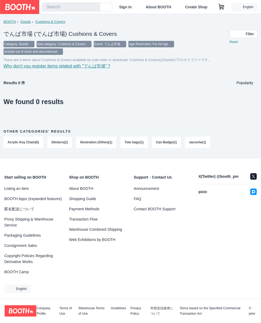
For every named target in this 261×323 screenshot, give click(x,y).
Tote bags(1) (134, 142)
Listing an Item (16, 188)
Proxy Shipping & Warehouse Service (28, 222)
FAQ (137, 199)
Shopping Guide (82, 199)
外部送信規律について (161, 311)
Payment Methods (84, 209)
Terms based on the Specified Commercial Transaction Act (210, 311)
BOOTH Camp (16, 272)
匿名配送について (19, 209)
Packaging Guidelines (22, 235)
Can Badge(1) (166, 142)
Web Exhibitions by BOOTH (92, 239)
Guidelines (118, 308)
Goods (25, 22)
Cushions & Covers (50, 22)
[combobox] (71, 7)
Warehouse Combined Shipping (95, 229)
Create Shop (196, 7)
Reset (234, 42)
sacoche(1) (197, 142)
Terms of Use (65, 311)
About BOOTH (158, 7)
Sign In (125, 7)
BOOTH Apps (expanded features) (33, 199)
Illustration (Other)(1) (96, 142)
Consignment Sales (20, 245)
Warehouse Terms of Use (92, 311)
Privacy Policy (135, 311)
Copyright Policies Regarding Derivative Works (28, 259)
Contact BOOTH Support (154, 209)
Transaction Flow (83, 219)
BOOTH (9, 22)
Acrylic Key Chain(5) (23, 142)
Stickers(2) (59, 142)
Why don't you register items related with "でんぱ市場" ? (56, 66)
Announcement (146, 188)
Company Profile (43, 311)
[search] (94, 7)
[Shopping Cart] (221, 7)
